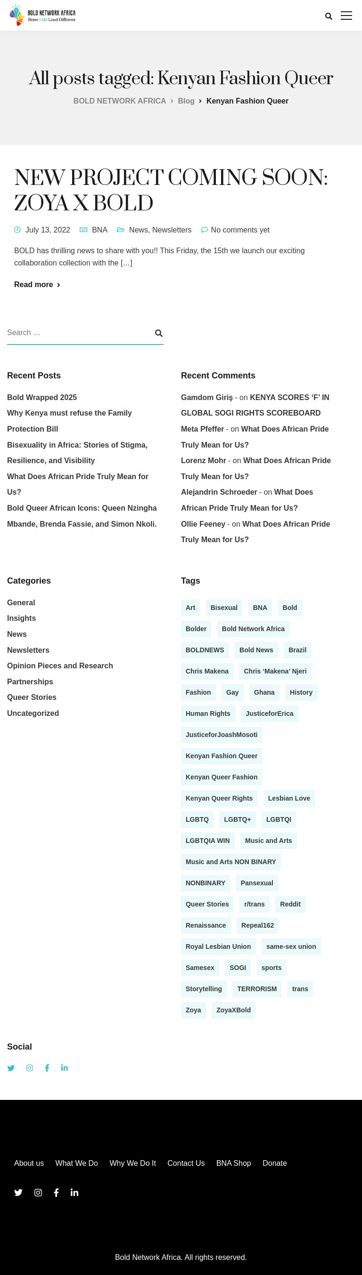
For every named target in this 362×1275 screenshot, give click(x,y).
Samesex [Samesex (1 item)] (200, 967)
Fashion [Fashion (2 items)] (198, 692)
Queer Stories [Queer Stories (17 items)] (207, 904)
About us (29, 1163)
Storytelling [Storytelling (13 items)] (204, 989)
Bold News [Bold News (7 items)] (256, 650)
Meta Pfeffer (202, 429)
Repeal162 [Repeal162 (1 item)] (257, 925)
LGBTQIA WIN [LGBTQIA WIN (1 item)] (208, 840)
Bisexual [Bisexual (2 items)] (224, 607)
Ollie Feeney (203, 524)
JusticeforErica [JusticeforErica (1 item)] (269, 713)
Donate (275, 1163)
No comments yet (240, 230)
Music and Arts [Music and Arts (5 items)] (268, 840)
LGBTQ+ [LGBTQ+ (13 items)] (237, 819)
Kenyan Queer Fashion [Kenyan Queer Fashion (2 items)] (221, 777)
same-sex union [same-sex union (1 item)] (291, 946)
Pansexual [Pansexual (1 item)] (257, 883)
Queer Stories (32, 697)
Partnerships (30, 682)
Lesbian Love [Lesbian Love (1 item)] (289, 798)
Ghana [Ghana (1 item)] (264, 692)
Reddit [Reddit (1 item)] (290, 904)
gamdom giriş (207, 397)
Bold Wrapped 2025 (42, 397)
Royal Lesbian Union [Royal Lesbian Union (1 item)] (218, 946)
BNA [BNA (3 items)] (260, 607)
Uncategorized (33, 713)
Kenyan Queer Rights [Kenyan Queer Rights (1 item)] (219, 798)
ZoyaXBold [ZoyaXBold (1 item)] (233, 1010)
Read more (33, 285)
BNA (99, 230)
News (138, 230)
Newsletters (172, 230)
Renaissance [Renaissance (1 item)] (206, 925)
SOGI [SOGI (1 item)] (238, 967)
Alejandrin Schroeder (219, 492)
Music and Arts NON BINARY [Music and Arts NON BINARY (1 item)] (231, 862)
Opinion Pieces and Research (60, 666)
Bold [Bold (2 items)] (290, 607)
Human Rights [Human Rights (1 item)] (208, 713)
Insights (21, 618)
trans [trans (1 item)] (300, 989)
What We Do (77, 1163)
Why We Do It (132, 1163)
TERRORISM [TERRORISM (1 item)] (257, 989)
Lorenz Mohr (203, 461)
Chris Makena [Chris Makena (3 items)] (207, 671)
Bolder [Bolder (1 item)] (196, 629)
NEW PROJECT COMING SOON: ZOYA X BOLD (171, 191)
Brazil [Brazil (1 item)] (297, 650)
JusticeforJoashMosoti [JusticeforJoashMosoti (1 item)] (221, 734)
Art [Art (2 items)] (190, 607)
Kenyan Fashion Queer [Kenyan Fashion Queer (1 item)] (221, 756)
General (21, 603)
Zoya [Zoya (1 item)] (193, 1010)
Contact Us (186, 1163)
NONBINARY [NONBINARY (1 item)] (205, 883)
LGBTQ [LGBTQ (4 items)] (197, 819)
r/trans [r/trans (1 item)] (254, 904)
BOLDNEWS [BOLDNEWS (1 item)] (205, 650)
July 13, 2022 (47, 230)
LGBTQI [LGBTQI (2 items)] (278, 819)
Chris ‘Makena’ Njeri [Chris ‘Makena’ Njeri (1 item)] (275, 671)
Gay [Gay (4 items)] (232, 692)
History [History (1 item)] (301, 692)
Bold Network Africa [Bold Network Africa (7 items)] (253, 629)
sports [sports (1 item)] (272, 967)
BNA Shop (233, 1163)
